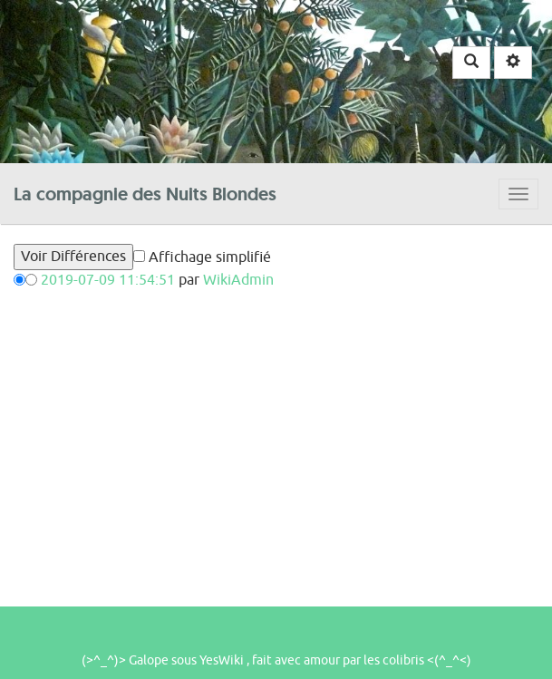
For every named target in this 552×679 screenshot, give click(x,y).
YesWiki (221, 660)
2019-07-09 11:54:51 (108, 280)
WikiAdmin (238, 280)
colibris (403, 660)
